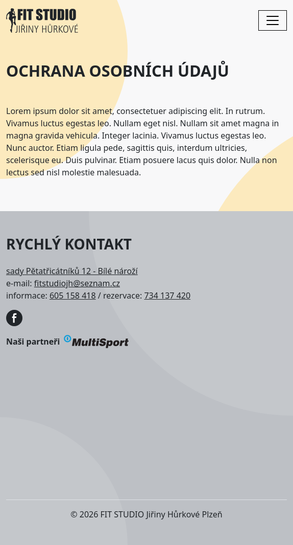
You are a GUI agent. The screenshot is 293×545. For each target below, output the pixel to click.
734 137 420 (167, 295)
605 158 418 (73, 295)
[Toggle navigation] (272, 20)
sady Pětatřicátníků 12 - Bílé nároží (72, 271)
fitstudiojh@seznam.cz (77, 283)
